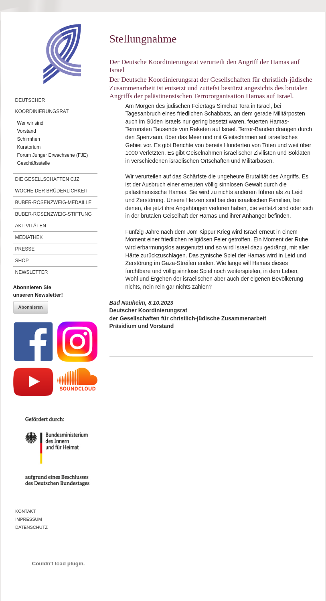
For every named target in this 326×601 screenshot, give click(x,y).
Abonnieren (30, 307)
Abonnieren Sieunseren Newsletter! (38, 291)
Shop (22, 260)
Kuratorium (29, 147)
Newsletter (31, 272)
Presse (25, 249)
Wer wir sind (30, 123)
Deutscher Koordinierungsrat (42, 105)
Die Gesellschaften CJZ (47, 179)
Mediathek (29, 237)
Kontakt (25, 511)
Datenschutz (31, 527)
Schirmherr (29, 139)
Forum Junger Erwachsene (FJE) (52, 155)
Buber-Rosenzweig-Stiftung (53, 214)
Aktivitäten (30, 226)
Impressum (28, 519)
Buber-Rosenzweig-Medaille (53, 202)
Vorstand (26, 131)
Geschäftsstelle (33, 163)
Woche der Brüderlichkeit (52, 191)
